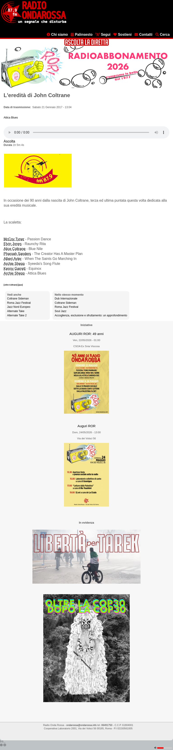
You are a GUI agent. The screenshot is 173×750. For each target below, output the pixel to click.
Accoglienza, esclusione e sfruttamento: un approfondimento (91, 315)
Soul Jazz (60, 311)
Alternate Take (16, 311)
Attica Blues (11, 117)
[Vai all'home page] (33, 22)
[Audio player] (86, 132)
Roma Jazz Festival (19, 302)
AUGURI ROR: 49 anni (86, 334)
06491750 (106, 725)
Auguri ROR (86, 426)
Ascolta (9, 141)
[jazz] (20, 285)
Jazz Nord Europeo (18, 306)
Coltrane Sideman (18, 298)
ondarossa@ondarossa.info (81, 725)
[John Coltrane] (11, 285)
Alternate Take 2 (17, 315)
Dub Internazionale (66, 298)
